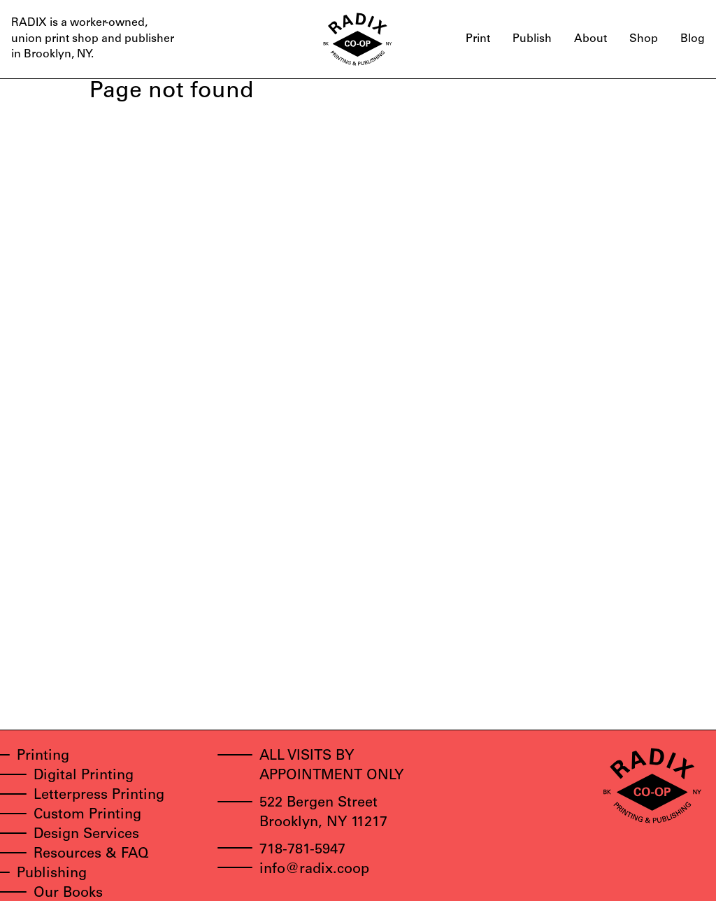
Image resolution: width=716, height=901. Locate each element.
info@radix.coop (314, 870)
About (590, 39)
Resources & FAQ (91, 855)
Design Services (86, 835)
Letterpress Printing (99, 796)
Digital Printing (84, 776)
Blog (692, 39)
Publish (532, 39)
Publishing (52, 874)
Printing (43, 757)
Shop (643, 39)
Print (478, 39)
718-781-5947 (302, 851)
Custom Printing (87, 816)
